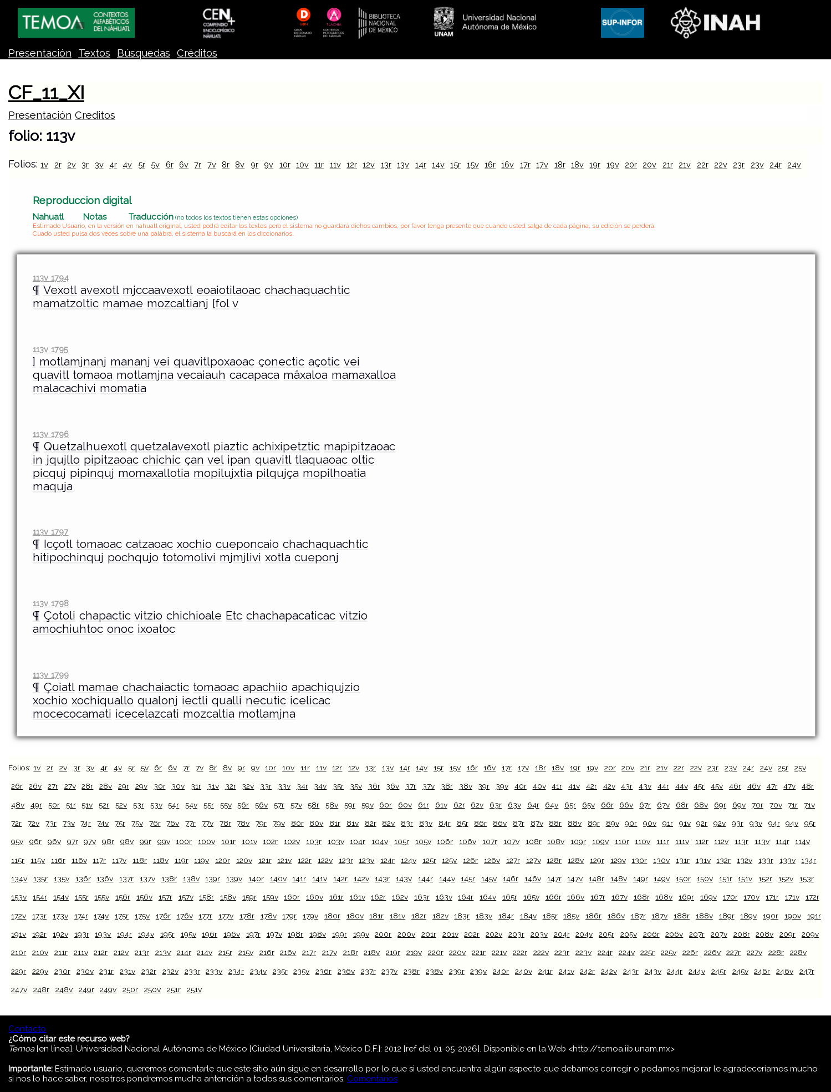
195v (188, 934)
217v (329, 952)
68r (682, 804)
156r (122, 896)
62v (477, 804)
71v (809, 804)
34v (320, 785)
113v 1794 (51, 277)
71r (793, 804)
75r (120, 823)
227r (733, 952)
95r (809, 823)
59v (367, 804)
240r (501, 971)
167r (597, 896)
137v (147, 878)
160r (292, 896)
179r (289, 915)
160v (314, 896)
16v (507, 164)
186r (593, 915)
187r (638, 915)
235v (301, 971)
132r (723, 860)
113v (761, 841)
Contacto (27, 1029)
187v (659, 915)
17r (525, 164)
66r (607, 804)
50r (54, 804)
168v (663, 896)
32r (230, 785)
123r (346, 860)
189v (748, 915)
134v (19, 878)
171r (772, 896)
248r (41, 989)
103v (336, 841)
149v (662, 878)
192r (39, 934)
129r (597, 860)
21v (685, 164)
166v (575, 896)
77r (190, 823)
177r (205, 915)
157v (186, 896)
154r (40, 896)
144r (425, 878)
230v (85, 971)
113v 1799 (51, 674)
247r (806, 971)
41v (574, 785)
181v (397, 915)
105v (423, 841)
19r (594, 164)
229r (18, 971)
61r (423, 804)
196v (231, 934)
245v (740, 971)
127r (513, 860)
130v (661, 860)
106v (467, 841)
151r (725, 878)
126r (470, 860)
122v (325, 860)
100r (184, 841)
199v (361, 934)
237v (389, 971)
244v (697, 971)
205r (606, 934)
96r (35, 841)
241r (545, 971)
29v (141, 785)
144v (447, 878)
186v (616, 915)
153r (806, 878)
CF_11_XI (46, 93)
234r (236, 971)
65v (588, 804)
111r (662, 841)
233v (214, 971)
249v (108, 989)
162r (378, 896)
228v (798, 952)
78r (225, 823)
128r (554, 860)
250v (152, 989)
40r (520, 785)
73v (69, 823)
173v (60, 915)
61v (441, 804)
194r (124, 934)
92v (719, 823)
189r (727, 915)
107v (511, 841)
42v (609, 785)
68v (701, 804)
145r (468, 878)
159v (270, 896)
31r (196, 785)
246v (784, 971)
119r (181, 860)
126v (492, 860)
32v (248, 785)
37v (428, 785)
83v (425, 823)
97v (90, 841)
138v (191, 878)
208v (764, 934)
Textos (94, 53)
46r (735, 785)
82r (370, 823)
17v (542, 164)
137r (126, 878)
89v (612, 823)
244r (674, 971)
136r (83, 878)
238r (412, 971)
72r (16, 823)
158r (206, 896)
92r (701, 823)
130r (639, 860)
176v (185, 915)
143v (404, 878)
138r (169, 878)
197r (253, 934)
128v (576, 860)
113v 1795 (50, 349)
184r (506, 915)
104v (379, 841)
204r (562, 934)
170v (751, 896)
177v (225, 915)
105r (401, 841)
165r (509, 896)
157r (165, 896)
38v (465, 785)
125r (429, 860)
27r (53, 785)
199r (339, 934)
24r (775, 164)
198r (295, 934)
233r (192, 971)
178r (246, 915)
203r (516, 934)
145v (489, 878)
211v (81, 952)
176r (163, 915)
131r (683, 860)
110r (622, 841)
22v (720, 164)
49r (36, 804)
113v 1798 (51, 603)
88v (575, 823)
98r (108, 841)
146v (532, 878)
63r (496, 804)
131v (703, 860)
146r (510, 878)
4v (127, 164)
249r (86, 989)
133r (765, 860)
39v (502, 785)
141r (299, 878)
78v (243, 823)
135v (61, 878)
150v (705, 878)
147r (554, 878)
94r (774, 823)
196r (209, 934)
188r (682, 915)
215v (245, 952)
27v (70, 785)
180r (332, 915)
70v (775, 804)
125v (449, 860)
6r (170, 164)
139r (212, 878)
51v (87, 804)
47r (772, 785)
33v (284, 785)
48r (808, 785)
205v (628, 934)
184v (528, 915)
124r (387, 860)
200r (383, 934)
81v (352, 823)
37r (410, 785)
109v (600, 841)
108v (555, 841)
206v (674, 934)
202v (494, 934)
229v (40, 971)
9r (254, 164)
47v (789, 785)
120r (222, 860)
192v (60, 934)
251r (174, 989)
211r (61, 952)
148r (596, 878)
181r (376, 915)
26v (35, 785)
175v (142, 915)
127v (533, 860)
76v (172, 823)
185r (550, 915)
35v (356, 785)
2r (58, 164)
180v (355, 915)
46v (754, 785)
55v (226, 804)
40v (539, 785)
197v (274, 934)
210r (18, 952)
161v (357, 896)
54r (173, 804)
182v (440, 915)
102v (292, 841)
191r (814, 915)
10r (284, 164)
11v (335, 164)
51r (71, 804)
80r (297, 823)
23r (739, 164)
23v (757, 164)
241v (566, 971)
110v (642, 841)
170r (730, 896)
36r (374, 785)
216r (266, 952)
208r (741, 934)
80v (316, 823)
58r (313, 804)
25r (783, 767)
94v (792, 823)
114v (802, 841)
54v (191, 804)
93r (737, 823)
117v (119, 860)
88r (555, 823)
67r (645, 804)
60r (385, 804)
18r (559, 164)
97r (72, 841)
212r (101, 952)
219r (393, 952)
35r (338, 785)
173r (39, 915)
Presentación (40, 53)
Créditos (197, 53)
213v (163, 952)
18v (577, 164)
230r (62, 971)
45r (699, 785)
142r (340, 878)
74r (85, 823)
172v (18, 915)
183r (462, 915)
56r (243, 804)
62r (459, 804)
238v (434, 971)
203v (539, 934)
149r (640, 878)
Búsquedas (143, 53)
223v (583, 952)
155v (101, 896)
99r (145, 841)
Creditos (95, 115)
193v (103, 934)
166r (553, 896)
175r (122, 915)
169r (686, 896)
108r (534, 841)
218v (372, 952)
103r (314, 841)
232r (148, 971)
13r (386, 164)
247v (19, 989)
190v (792, 915)
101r (228, 841)
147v (575, 878)
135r (40, 878)
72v (33, 823)
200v (406, 934)
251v (194, 989)
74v (103, 823)
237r (368, 971)
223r (561, 952)
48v (17, 804)
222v (541, 952)
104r (357, 841)
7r (197, 164)
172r (812, 896)
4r (113, 164)
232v (170, 971)
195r (167, 934)
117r (99, 860)
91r (667, 823)
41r (557, 785)
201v (450, 934)
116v (79, 860)
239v (478, 971)
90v (649, 823)
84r (445, 823)
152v (785, 878)
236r (323, 971)
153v (19, 896)
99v (163, 841)
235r (280, 971)
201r (428, 934)
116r (58, 860)
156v (144, 896)
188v (704, 915)
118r (139, 860)
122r (305, 860)
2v (71, 164)
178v (269, 915)
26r (17, 785)
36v (392, 785)
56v (261, 804)
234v (258, 971)
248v (64, 989)
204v (584, 934)
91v (685, 823)
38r (447, 785)
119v (201, 860)
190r (770, 915)
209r (787, 934)
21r (667, 164)
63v (514, 804)
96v (54, 841)
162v (400, 896)
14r (420, 164)
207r (697, 934)
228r (776, 952)
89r (594, 823)
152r (765, 878)
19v (612, 164)
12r (351, 164)
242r (587, 971)
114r (782, 841)
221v (499, 952)
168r (642, 896)
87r (518, 823)
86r (480, 823)
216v (288, 952)
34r (302, 785)
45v (717, 785)
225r (647, 952)
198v (317, 934)
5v (155, 164)
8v (239, 164)
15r (455, 164)
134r (808, 860)
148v (618, 878)
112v (721, 841)
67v (663, 804)
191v (18, 934)
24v (794, 164)
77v (207, 823)
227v (754, 952)
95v (17, 841)
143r (382, 878)
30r (160, 785)
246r (762, 971)
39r (484, 785)
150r (683, 878)
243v (653, 971)
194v (146, 934)
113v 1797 (50, 531)
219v (414, 952)
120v (244, 860)
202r (472, 934)
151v (745, 878)
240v (523, 971)
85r (462, 823)
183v (484, 915)
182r (418, 915)
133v (787, 860)
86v (500, 823)
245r (718, 971)
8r (226, 164)
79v (279, 823)
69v (739, 804)
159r (249, 896)
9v (268, 164)
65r (570, 804)
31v (213, 785)
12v (369, 164)
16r (490, 164)
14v (438, 164)
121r (265, 860)
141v (319, 878)
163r (422, 896)
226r (690, 952)
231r (106, 971)
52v (121, 804)
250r (130, 989)
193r (81, 934)
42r (591, 785)
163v (444, 896)
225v (668, 952)
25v (800, 767)
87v (537, 823)
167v (619, 896)
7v (211, 164)
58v (331, 804)
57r (279, 804)
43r (627, 785)
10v (302, 164)
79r (261, 823)
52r (104, 804)
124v (408, 860)
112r (701, 841)
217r (309, 952)
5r (141, 164)
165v (531, 896)
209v (810, 934)
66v (626, 804)
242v (609, 971)
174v (101, 915)
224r (605, 952)
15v (473, 164)
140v (278, 878)
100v (206, 841)
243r (631, 971)
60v (405, 804)
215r (225, 952)
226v (712, 952)
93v (756, 823)
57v (296, 804)
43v (645, 785)
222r (520, 952)
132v (744, 860)
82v (388, 823)
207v (719, 934)
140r (256, 878)
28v (105, 785)
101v (249, 841)
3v (99, 164)
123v (366, 860)
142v (361, 878)
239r (457, 971)
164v (488, 896)
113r (741, 841)
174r (81, 915)
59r (349, 804)
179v (310, 915)
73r (51, 823)
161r (336, 896)
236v (346, 971)
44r (663, 785)
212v (121, 952)
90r (631, 823)
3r (85, 164)
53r (138, 804)
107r (489, 841)
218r (350, 952)
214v (204, 952)
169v (708, 896)
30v (178, 785)
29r (123, 785)
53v (156, 804)
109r (578, 841)
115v (37, 860)
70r (757, 804)
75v (137, 823)
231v (127, 971)
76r (155, 823)
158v (228, 896)
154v (61, 896)
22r (702, 164)
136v (104, 878)
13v (403, 164)
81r (334, 823)
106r (445, 841)
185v (571, 915)
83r (407, 823)
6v (183, 164)
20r (631, 164)
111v (682, 841)
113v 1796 (51, 434)
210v (40, 952)
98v (127, 841)
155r (82, 896)
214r (184, 952)
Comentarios (372, 1079)
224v (627, 952)
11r (319, 164)
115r (17, 860)
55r (208, 804)
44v (681, 785)
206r (651, 934)
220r (435, 952)
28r (87, 785)
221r (479, 952)
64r (533, 804)
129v (618, 860)
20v (649, 164)
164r (465, 896)
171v (792, 896)
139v (234, 878)
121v (284, 860)
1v (44, 164)
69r (720, 804)
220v (457, 952)
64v (551, 804)
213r (142, 952)
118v (161, 860)
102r (270, 841)
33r (266, 785)
